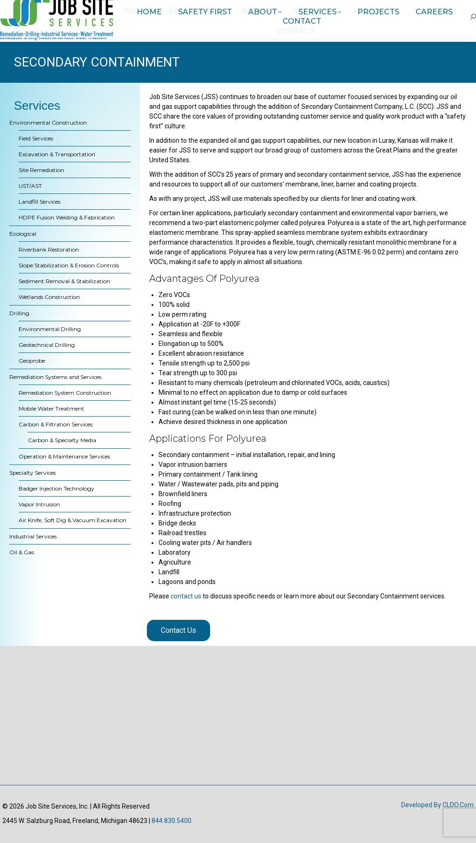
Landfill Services (39, 201)
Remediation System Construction (65, 392)
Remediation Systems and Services (55, 376)
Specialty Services (32, 472)
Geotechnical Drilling (47, 344)
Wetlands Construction (49, 296)
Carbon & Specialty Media (62, 440)
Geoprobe (32, 360)
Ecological (22, 233)
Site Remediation (41, 169)
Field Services (36, 138)
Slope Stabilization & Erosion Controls (69, 265)
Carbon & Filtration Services (56, 424)
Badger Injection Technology (56, 488)
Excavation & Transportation (57, 154)
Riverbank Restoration (49, 249)
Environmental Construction (48, 122)
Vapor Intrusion (39, 504)
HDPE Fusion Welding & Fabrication (67, 217)
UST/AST (30, 185)
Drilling (19, 313)
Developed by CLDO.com (437, 805)
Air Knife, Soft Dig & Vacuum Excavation (72, 520)
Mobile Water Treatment (51, 408)
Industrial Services (33, 536)
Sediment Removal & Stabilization (64, 281)
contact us (186, 596)
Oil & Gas (21, 552)
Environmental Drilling (50, 328)
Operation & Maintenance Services (64, 456)
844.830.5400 (172, 820)
